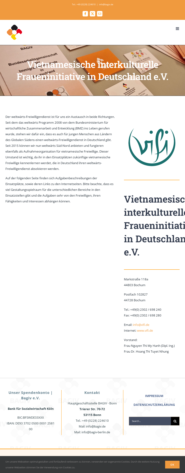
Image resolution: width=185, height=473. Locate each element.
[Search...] (150, 421)
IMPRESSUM (154, 396)
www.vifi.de (145, 330)
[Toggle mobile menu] (178, 29)
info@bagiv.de (106, 4)
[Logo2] (152, 115)
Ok (172, 464)
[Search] (175, 421)
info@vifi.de (141, 325)
